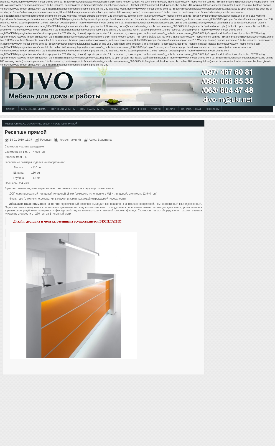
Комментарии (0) (70, 139)
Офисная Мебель (92, 109)
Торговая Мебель (63, 109)
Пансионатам (118, 109)
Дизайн (156, 109)
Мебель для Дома (33, 109)
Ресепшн (139, 109)
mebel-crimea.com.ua (20, 123)
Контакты (212, 109)
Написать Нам (191, 109)
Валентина (105, 139)
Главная (10, 109)
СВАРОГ (171, 109)
